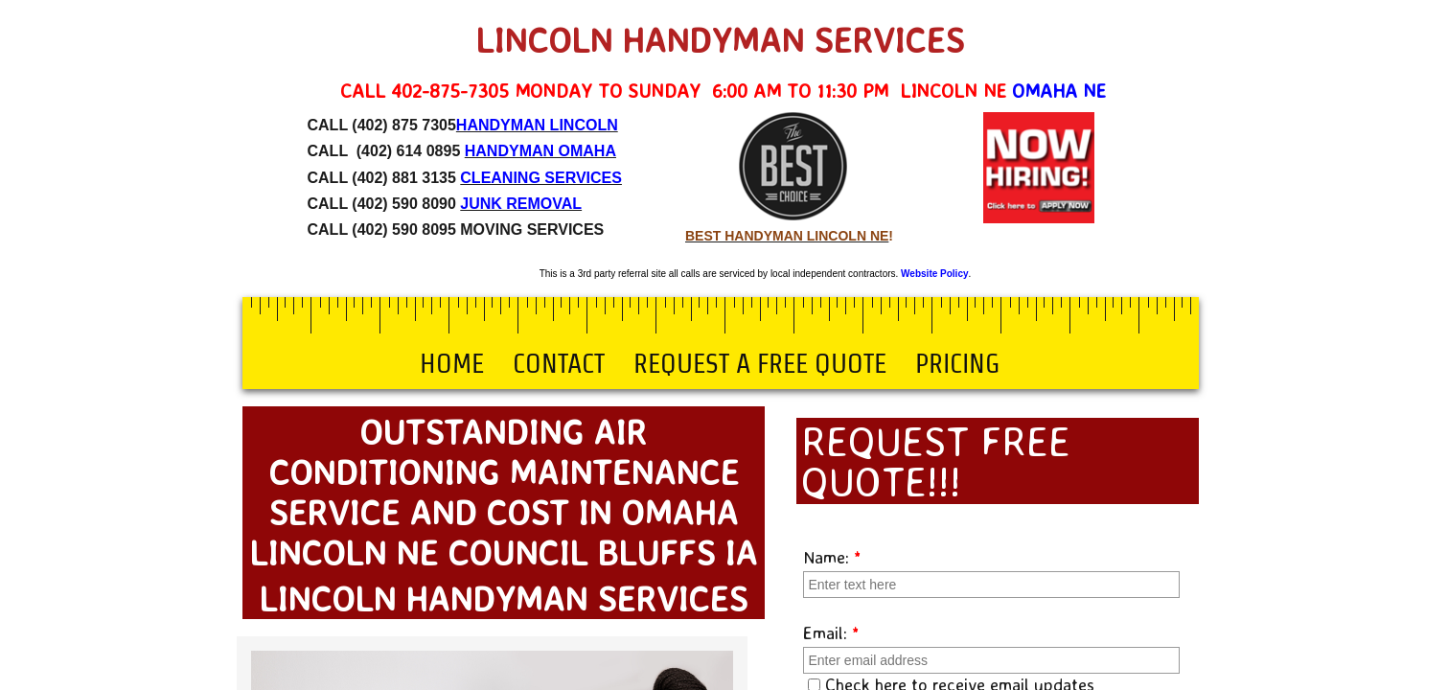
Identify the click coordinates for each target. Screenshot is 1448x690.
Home (452, 363)
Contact (559, 363)
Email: (831, 632)
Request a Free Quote (759, 363)
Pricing (957, 363)
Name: (832, 556)
